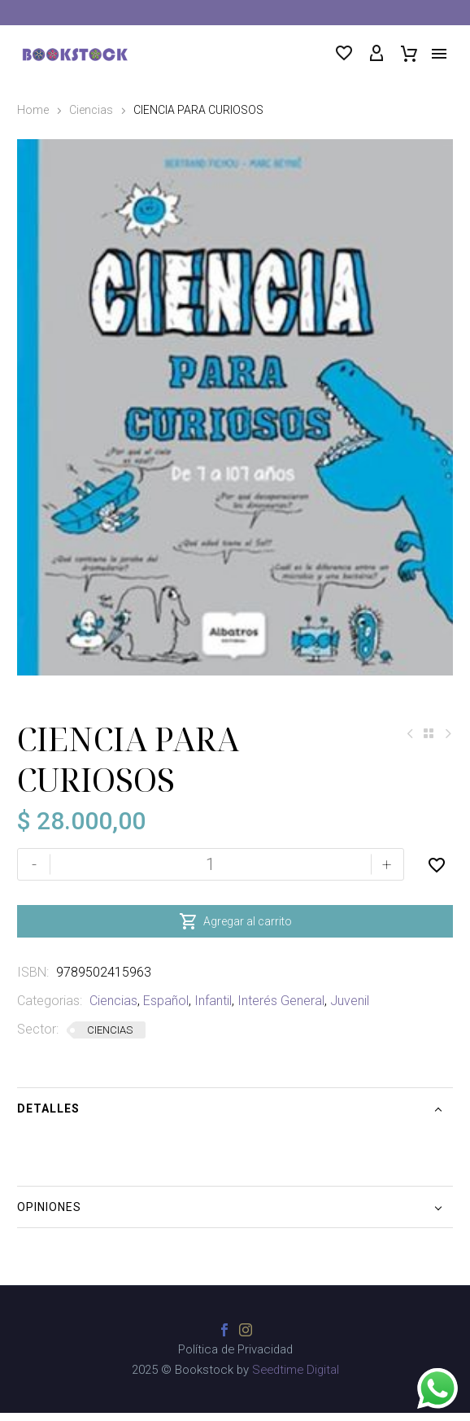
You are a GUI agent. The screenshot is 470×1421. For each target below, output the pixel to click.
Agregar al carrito (235, 931)
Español (166, 1011)
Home (33, 109)
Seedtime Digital (295, 1380)
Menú (439, 54)
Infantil (213, 1011)
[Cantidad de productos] (210, 874)
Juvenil (349, 1011)
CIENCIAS (110, 1040)
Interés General (280, 1011)
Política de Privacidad (235, 1360)
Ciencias (91, 109)
